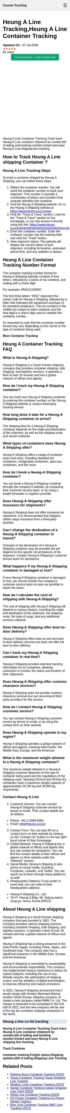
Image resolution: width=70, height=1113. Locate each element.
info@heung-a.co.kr (32, 824)
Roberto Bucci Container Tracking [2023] (37, 1074)
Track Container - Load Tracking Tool (35, 57)
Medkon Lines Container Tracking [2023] (37, 1084)
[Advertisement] (35, 99)
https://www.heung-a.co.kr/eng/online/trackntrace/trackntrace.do (39, 226)
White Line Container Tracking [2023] (34, 1094)
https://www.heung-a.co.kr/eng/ (30, 211)
